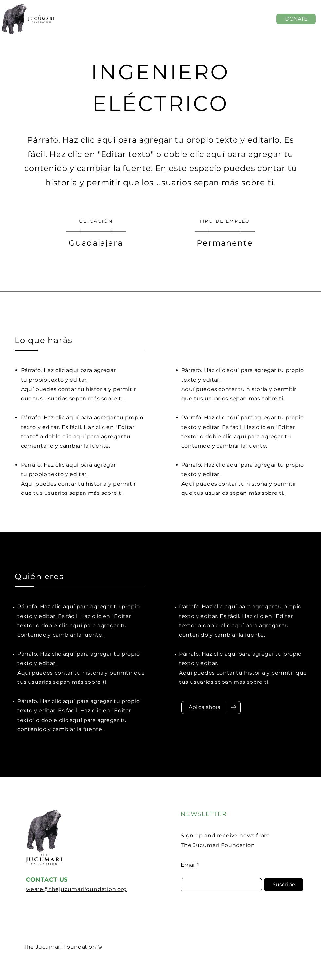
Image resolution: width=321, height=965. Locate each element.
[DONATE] (296, 19)
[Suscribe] (283, 884)
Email (188, 865)
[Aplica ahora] (204, 707)
